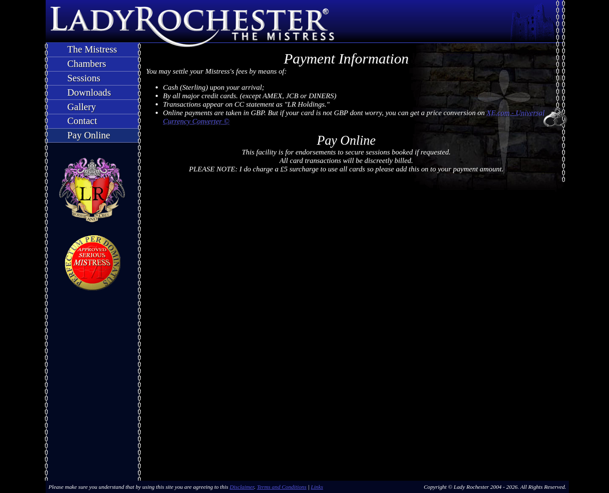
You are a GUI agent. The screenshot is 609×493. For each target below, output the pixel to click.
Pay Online (88, 135)
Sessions (83, 78)
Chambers (86, 63)
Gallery (81, 107)
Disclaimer (242, 487)
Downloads (89, 92)
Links (317, 487)
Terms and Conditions (281, 487)
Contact (82, 121)
